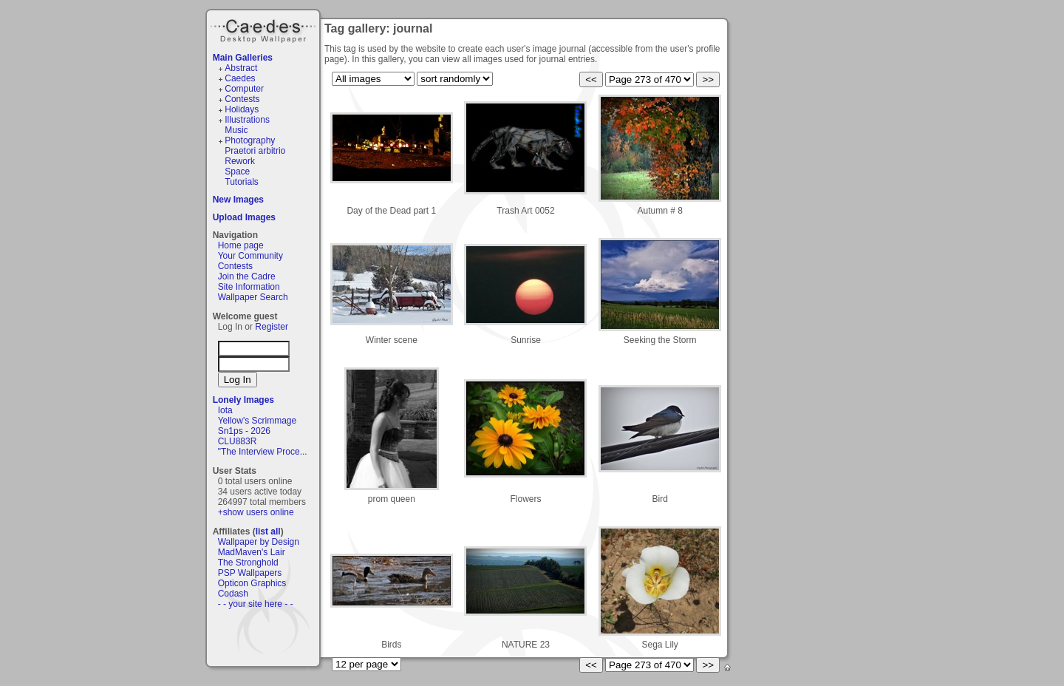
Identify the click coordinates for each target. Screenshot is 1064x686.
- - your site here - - (255, 604)
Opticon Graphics (252, 583)
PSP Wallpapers (250, 573)
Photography (250, 140)
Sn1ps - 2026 (244, 431)
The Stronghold (248, 562)
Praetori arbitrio (255, 151)
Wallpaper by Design (258, 542)
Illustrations (247, 120)
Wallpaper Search (253, 297)
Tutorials (242, 182)
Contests (242, 99)
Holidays (242, 109)
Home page (241, 245)
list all (268, 531)
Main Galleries (243, 57)
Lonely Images (243, 400)
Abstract (241, 68)
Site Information (249, 287)
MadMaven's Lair (251, 552)
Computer (244, 89)
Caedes (264, 28)
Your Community (250, 256)
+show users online (256, 512)
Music (236, 130)
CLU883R (237, 441)
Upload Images (244, 217)
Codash (233, 593)
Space (237, 171)
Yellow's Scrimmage (257, 420)
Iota (225, 410)
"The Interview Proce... (262, 451)
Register (271, 327)
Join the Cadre (247, 276)
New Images (238, 199)
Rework (240, 161)
